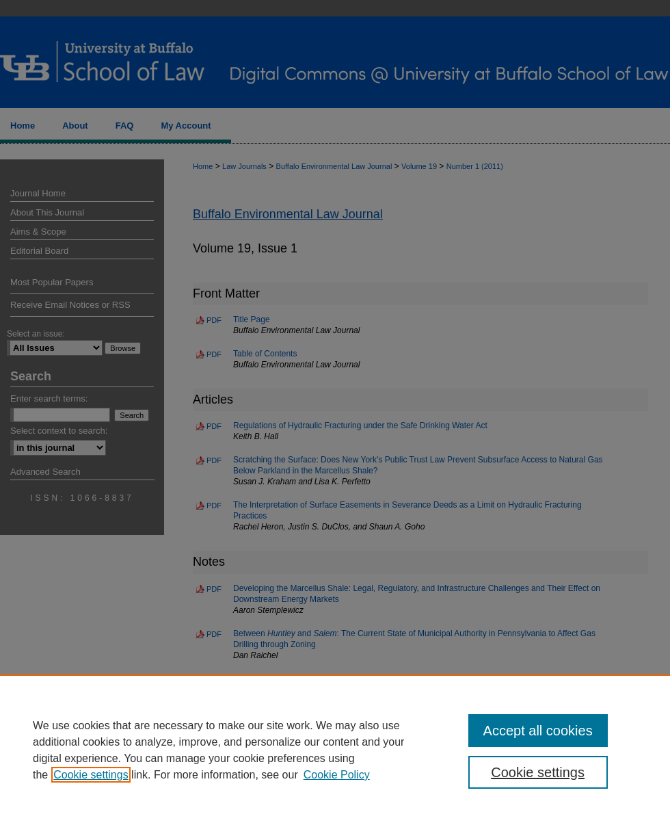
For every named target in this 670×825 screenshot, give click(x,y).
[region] (335, 750)
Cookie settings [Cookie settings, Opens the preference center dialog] (538, 772)
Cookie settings (90, 775)
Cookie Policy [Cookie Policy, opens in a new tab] (337, 775)
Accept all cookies (538, 730)
